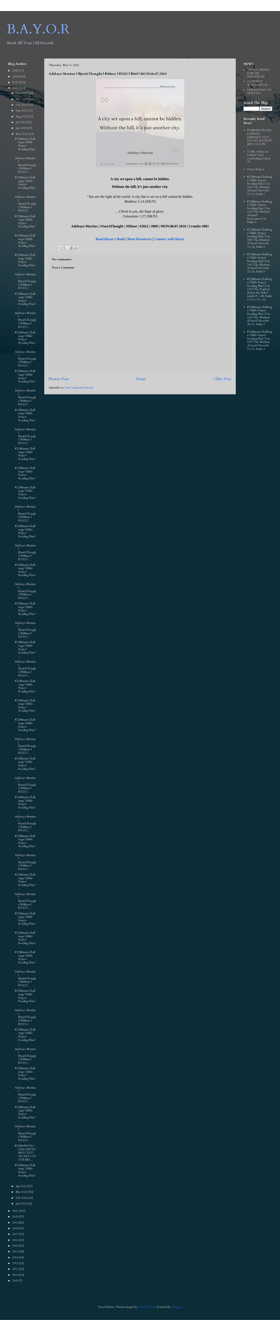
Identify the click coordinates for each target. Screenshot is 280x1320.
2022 (15, 88)
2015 (15, 1246)
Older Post (222, 379)
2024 (15, 77)
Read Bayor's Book (110, 239)
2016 (15, 1240)
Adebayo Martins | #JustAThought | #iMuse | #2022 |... (25, 165)
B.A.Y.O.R (38, 29)
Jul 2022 (21, 122)
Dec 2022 (22, 93)
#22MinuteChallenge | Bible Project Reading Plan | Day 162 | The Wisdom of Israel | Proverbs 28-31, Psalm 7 (259, 315)
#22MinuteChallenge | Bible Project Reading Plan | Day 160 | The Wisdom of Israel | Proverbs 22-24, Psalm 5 (259, 263)
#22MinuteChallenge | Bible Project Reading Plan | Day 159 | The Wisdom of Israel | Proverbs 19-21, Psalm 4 (259, 340)
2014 (15, 1252)
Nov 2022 (22, 99)
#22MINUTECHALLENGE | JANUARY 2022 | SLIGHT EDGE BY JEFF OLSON (259, 137)
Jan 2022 (21, 1204)
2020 (15, 1217)
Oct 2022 (22, 105)
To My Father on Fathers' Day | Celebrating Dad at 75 (258, 157)
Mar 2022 (22, 1192)
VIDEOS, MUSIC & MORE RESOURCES (258, 73)
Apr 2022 (22, 1186)
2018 (15, 1228)
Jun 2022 (21, 128)
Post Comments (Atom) (79, 388)
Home (141, 379)
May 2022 (22, 134)
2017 (15, 1234)
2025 (15, 71)
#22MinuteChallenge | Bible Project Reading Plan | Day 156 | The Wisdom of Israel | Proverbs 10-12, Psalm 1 (259, 185)
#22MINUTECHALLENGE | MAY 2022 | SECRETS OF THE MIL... (25, 1152)
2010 (15, 1275)
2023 (15, 82)
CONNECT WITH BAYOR (257, 83)
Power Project (255, 169)
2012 (15, 1263)
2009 (15, 1281)
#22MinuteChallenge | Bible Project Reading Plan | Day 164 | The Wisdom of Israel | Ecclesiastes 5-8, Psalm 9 (259, 212)
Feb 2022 (22, 1198)
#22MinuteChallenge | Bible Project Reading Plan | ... (25, 146)
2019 (15, 1223)
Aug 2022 (22, 117)
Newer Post (59, 379)
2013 (15, 1258)
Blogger (177, 1307)
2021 (15, 1211)
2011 (15, 1269)
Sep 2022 (22, 111)
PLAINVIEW (146, 1307)
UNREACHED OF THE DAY (259, 91)
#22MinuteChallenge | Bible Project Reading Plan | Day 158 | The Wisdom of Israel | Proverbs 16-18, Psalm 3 (259, 238)
